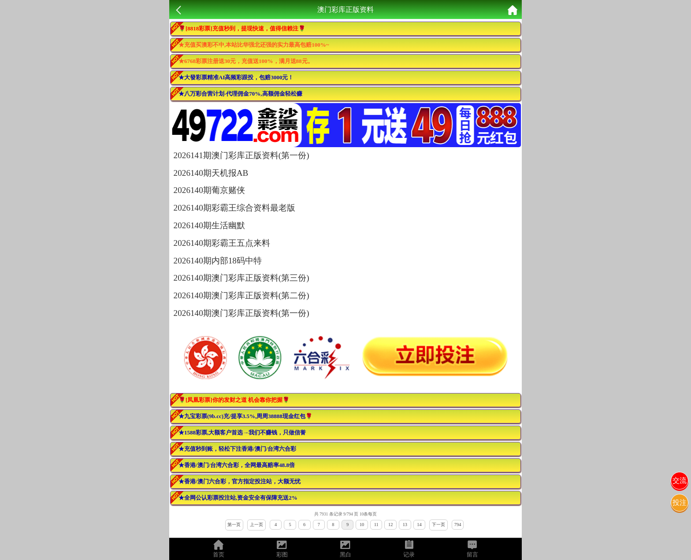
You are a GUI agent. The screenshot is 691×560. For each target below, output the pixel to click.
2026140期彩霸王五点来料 (222, 243)
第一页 (234, 524)
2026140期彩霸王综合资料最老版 (234, 207)
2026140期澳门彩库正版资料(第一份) (241, 313)
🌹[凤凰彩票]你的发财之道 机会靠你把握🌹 (234, 400)
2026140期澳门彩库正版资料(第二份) (241, 295)
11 (376, 524)
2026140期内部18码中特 (218, 260)
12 (390, 524)
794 (457, 524)
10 (362, 524)
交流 (679, 480)
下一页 (438, 524)
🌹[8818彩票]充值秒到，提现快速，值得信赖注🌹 (241, 28)
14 (419, 524)
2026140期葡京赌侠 (209, 190)
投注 (679, 502)
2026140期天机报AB (211, 173)
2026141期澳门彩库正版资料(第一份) (241, 155)
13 (405, 524)
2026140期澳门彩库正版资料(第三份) (241, 277)
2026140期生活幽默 (209, 225)
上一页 (256, 524)
